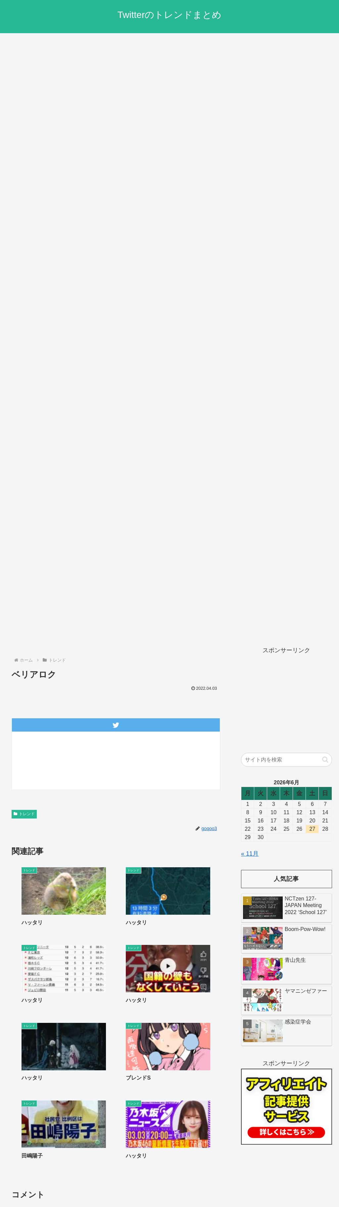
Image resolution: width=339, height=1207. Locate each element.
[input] (286, 760)
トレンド (24, 814)
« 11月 (250, 853)
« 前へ (91, 1019)
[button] (325, 759)
